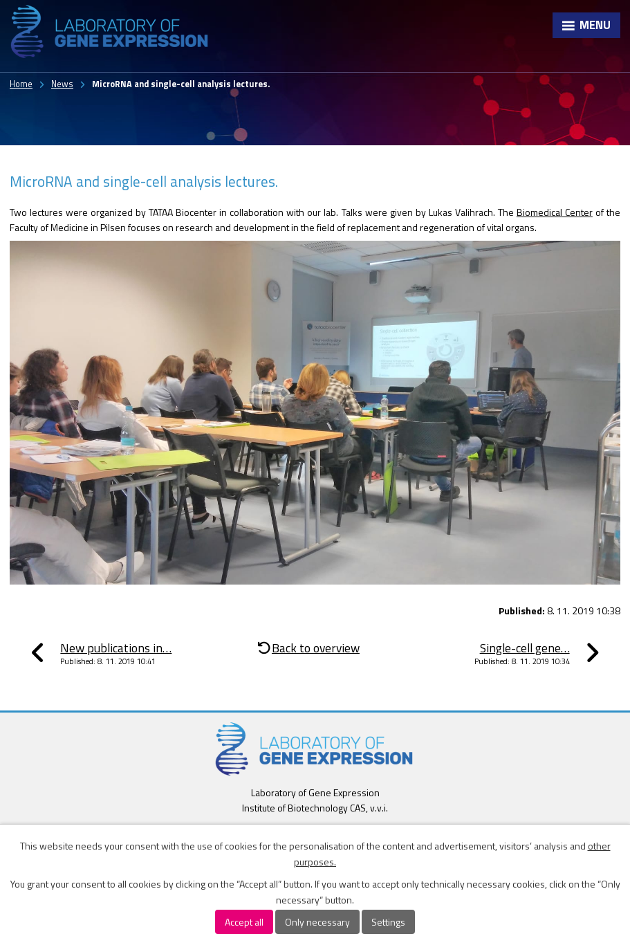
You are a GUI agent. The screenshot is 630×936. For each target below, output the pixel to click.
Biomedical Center (555, 212)
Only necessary (317, 922)
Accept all (244, 922)
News (62, 84)
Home (21, 84)
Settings (388, 922)
